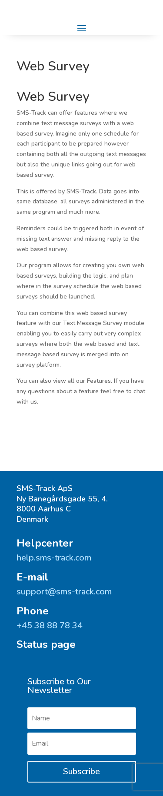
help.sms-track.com (54, 558)
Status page (46, 644)
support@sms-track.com (64, 591)
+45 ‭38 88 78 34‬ (50, 625)
